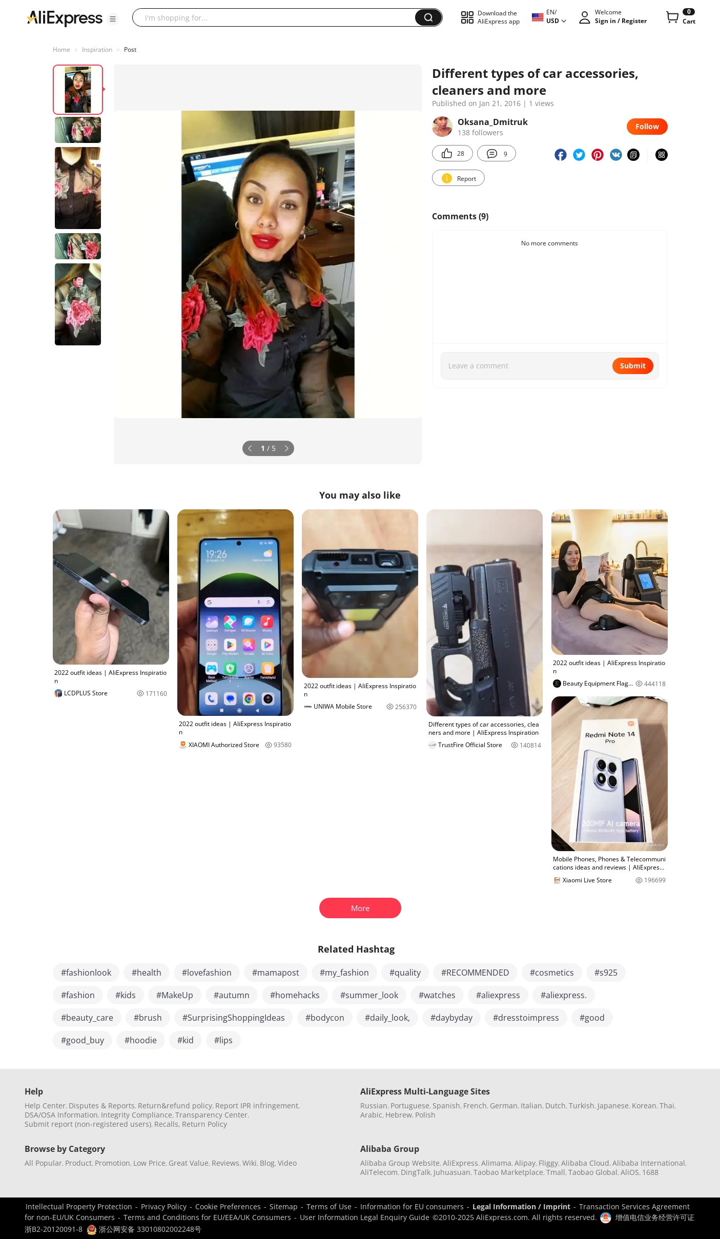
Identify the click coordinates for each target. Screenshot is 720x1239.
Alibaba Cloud (585, 1163)
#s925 (606, 972)
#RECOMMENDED (475, 972)
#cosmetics (552, 972)
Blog (267, 1163)
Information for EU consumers (412, 1206)
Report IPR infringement (256, 1105)
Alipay (525, 1163)
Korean (644, 1105)
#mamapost (275, 972)
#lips (223, 1040)
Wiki (249, 1163)
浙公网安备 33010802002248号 (144, 1229)
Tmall (555, 1172)
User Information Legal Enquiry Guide (364, 1217)
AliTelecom (379, 1172)
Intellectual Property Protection (79, 1206)
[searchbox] (277, 17)
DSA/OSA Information (61, 1115)
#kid (185, 1040)
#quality (405, 972)
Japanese (613, 1105)
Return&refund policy (175, 1105)
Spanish (446, 1105)
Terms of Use (329, 1206)
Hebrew (398, 1115)
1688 (650, 1172)
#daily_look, (387, 1017)
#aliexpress (498, 995)
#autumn (232, 995)
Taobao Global (593, 1172)
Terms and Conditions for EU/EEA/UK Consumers (207, 1217)
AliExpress (460, 1163)
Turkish (581, 1105)
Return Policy (204, 1124)
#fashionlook (86, 972)
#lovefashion (207, 972)
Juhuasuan (452, 1172)
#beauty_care (87, 1017)
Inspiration (97, 49)
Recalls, (167, 1124)
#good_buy (82, 1040)
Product (78, 1163)
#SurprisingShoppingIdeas (233, 1017)
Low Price (149, 1163)
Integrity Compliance (136, 1115)
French (475, 1105)
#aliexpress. (564, 995)
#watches (437, 995)
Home (61, 49)
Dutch (555, 1105)
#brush (148, 1017)
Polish (425, 1115)
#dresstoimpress (526, 1017)
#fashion (78, 995)
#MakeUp (174, 995)
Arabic (371, 1115)
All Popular (43, 1163)
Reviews (225, 1163)
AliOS (630, 1172)
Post (130, 49)
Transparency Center (211, 1115)
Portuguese (409, 1105)
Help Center (45, 1105)
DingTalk (415, 1172)
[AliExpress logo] (65, 18)
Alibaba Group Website (400, 1163)
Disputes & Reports (102, 1105)
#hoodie (141, 1040)
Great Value (189, 1163)
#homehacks (295, 995)
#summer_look (369, 995)
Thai (667, 1105)
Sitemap (284, 1206)
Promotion (112, 1163)
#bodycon (324, 1017)
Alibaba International (648, 1163)
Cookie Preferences (228, 1206)
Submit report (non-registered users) (88, 1124)
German (504, 1105)
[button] (113, 19)
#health (146, 972)
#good (592, 1017)
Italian (531, 1105)
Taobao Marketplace (508, 1172)
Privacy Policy (164, 1206)
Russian (373, 1105)
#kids (125, 995)
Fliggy (548, 1163)
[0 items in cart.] (679, 17)
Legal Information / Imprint (521, 1206)
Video (287, 1163)
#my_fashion (344, 972)
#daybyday (451, 1017)
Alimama (496, 1163)
